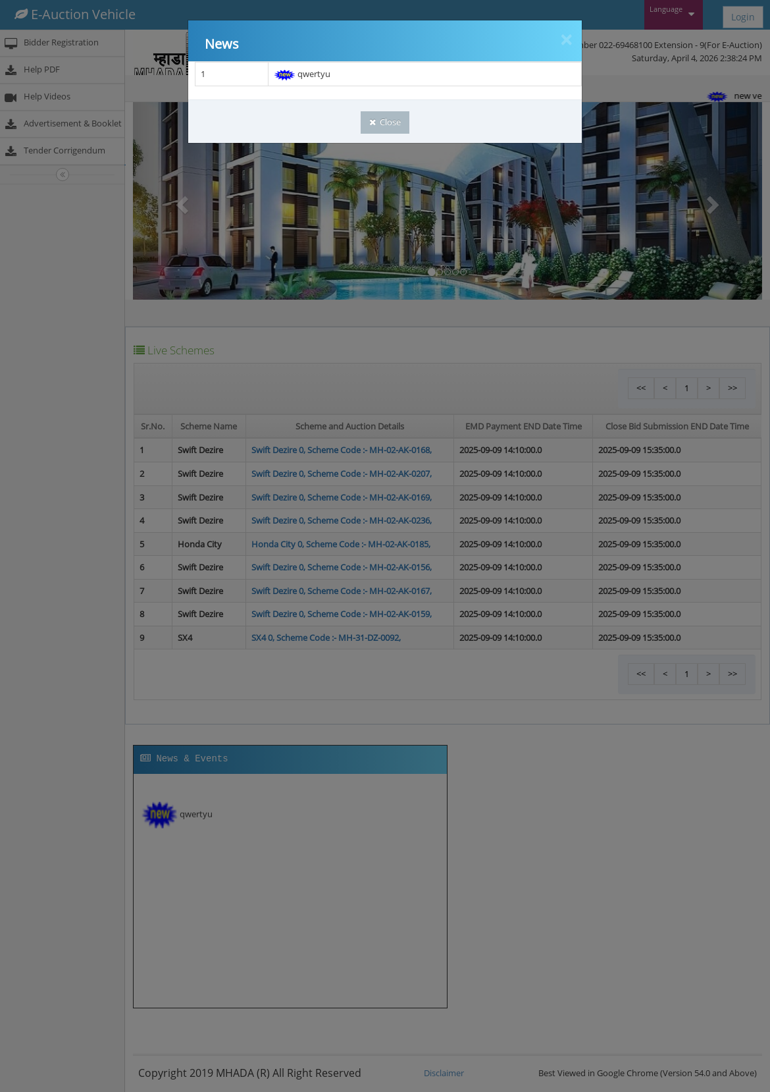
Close (385, 122)
